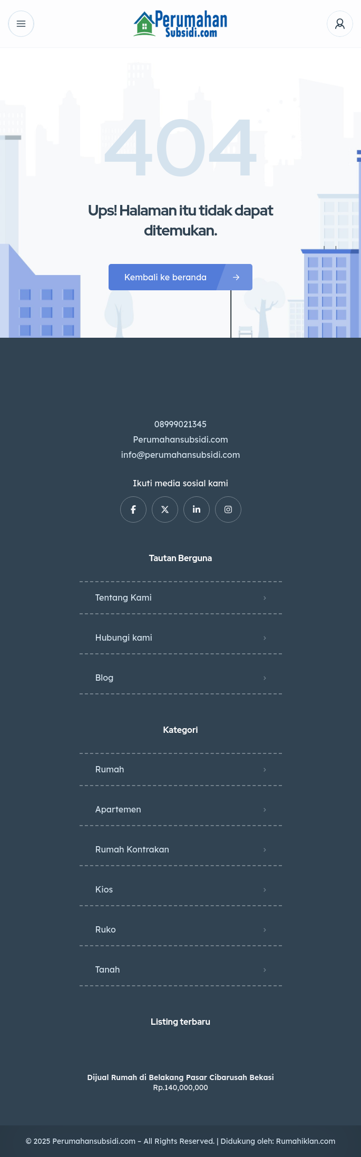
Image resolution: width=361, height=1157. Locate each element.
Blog (104, 677)
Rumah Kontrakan (132, 849)
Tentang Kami (123, 597)
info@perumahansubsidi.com (180, 454)
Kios (104, 889)
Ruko (105, 929)
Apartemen (118, 809)
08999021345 (180, 424)
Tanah (107, 969)
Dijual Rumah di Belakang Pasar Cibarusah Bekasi (180, 1077)
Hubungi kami (124, 637)
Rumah (109, 769)
